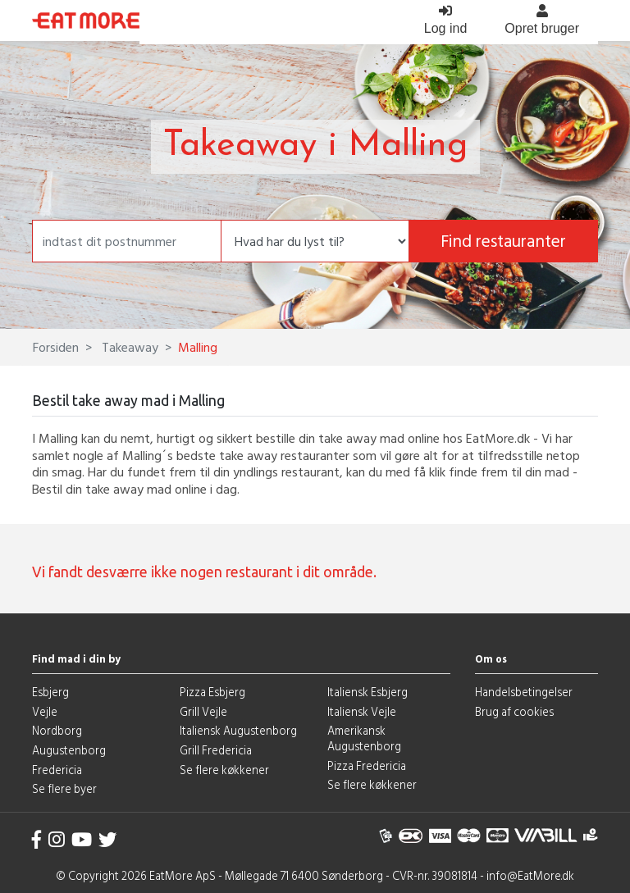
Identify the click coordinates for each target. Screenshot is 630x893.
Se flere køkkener (224, 769)
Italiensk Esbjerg (367, 691)
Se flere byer (64, 788)
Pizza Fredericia (366, 765)
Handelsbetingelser (524, 691)
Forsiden (56, 347)
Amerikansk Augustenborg (364, 738)
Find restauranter (503, 240)
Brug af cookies (514, 711)
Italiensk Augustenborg (238, 730)
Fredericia (57, 769)
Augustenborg (69, 750)
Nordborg (57, 730)
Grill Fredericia (216, 750)
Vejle (44, 711)
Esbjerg (50, 691)
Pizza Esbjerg (212, 691)
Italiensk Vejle (361, 711)
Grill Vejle (203, 711)
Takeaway (128, 347)
